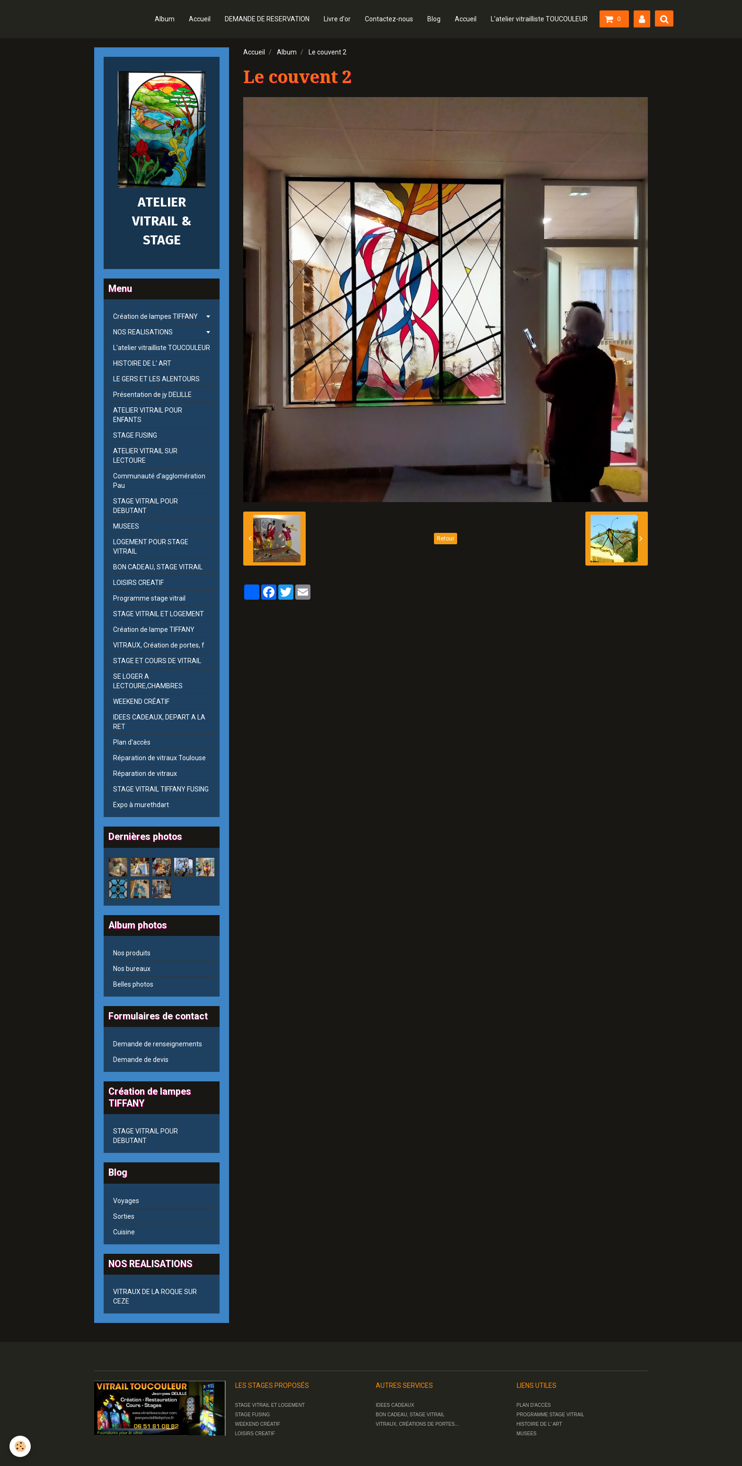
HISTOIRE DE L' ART (142, 363)
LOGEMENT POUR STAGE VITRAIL (150, 546)
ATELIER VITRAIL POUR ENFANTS (147, 414)
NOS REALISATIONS (143, 332)
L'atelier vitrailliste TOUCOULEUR (539, 19)
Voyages (126, 1201)
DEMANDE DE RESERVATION (267, 19)
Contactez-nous (389, 19)
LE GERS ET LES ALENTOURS (156, 379)
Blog (434, 19)
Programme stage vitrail (149, 598)
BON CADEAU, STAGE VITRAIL (158, 567)
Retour (445, 538)
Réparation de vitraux (145, 773)
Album (165, 19)
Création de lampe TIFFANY (153, 629)
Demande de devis (140, 1059)
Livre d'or (337, 19)
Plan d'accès (131, 742)
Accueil (200, 19)
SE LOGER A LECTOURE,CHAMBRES (148, 681)
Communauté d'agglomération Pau (159, 480)
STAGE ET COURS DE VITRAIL (157, 661)
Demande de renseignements (157, 1044)
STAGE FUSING (135, 435)
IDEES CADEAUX (395, 1405)
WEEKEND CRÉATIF (141, 701)
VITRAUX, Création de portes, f (158, 645)
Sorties (123, 1216)
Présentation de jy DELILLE (152, 394)
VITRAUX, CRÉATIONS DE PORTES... (417, 1424)
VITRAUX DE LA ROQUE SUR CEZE (155, 1296)
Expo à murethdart (141, 805)
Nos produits (131, 953)
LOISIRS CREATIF (138, 582)
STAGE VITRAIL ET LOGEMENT (158, 614)
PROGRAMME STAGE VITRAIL (550, 1414)
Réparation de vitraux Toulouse (159, 758)
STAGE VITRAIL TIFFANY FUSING (161, 789)
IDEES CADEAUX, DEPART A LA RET (159, 721)
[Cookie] (20, 1446)
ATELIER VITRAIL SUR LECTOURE (145, 455)
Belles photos (133, 984)
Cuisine (124, 1232)
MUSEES (126, 526)
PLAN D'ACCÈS (534, 1405)
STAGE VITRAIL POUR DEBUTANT (145, 505)
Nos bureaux (131, 968)
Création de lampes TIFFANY (155, 316)
